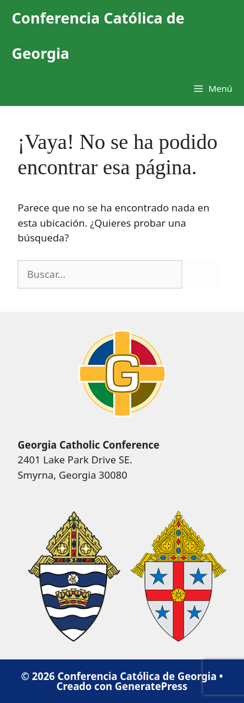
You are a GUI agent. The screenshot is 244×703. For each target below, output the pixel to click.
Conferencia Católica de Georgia (98, 35)
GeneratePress (151, 686)
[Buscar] (202, 274)
